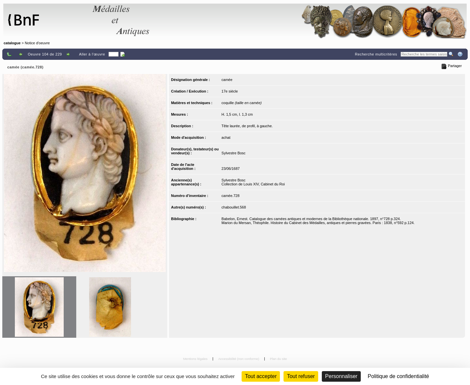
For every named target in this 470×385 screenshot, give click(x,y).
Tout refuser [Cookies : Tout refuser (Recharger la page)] (301, 376)
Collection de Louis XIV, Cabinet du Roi (253, 184)
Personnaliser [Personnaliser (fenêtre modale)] (341, 376)
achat (225, 137)
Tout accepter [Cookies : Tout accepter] (261, 376)
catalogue (12, 43)
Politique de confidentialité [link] (398, 376)
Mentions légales (196, 359)
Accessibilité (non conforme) (239, 359)
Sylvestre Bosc (233, 153)
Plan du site (278, 359)
